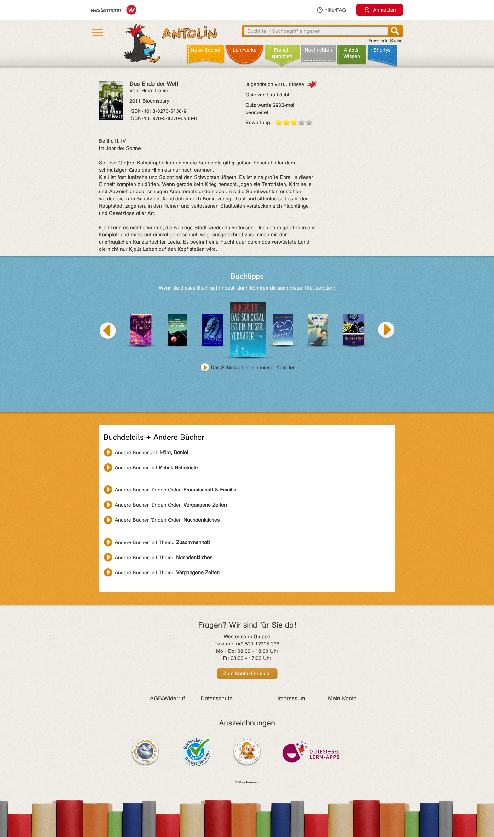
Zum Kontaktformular (247, 673)
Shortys (382, 50)
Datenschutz (216, 698)
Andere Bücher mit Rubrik (157, 468)
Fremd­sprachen (282, 53)
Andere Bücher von (151, 453)
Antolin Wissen (351, 53)
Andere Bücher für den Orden (175, 490)
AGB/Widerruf (167, 698)
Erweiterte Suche (385, 40)
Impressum (291, 698)
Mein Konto (342, 698)
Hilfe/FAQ (331, 10)
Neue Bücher (206, 50)
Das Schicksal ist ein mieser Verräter (253, 367)
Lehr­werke (244, 50)
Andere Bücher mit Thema (162, 542)
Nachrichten (318, 50)
